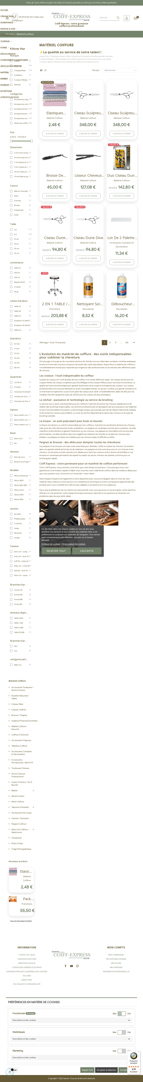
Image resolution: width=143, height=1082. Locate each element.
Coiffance (21, 75)
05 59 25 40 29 (25, 17)
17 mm (21, 348)
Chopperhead (21, 70)
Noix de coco (21, 457)
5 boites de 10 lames (21, 396)
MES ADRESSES (116, 967)
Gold (21, 215)
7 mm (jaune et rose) (21, 162)
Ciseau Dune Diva (88, 237)
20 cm (21, 253)
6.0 (21, 234)
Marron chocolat (21, 191)
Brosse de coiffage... (54, 176)
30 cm (21, 248)
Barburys (21, 65)
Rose (21, 196)
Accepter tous (126, 1070)
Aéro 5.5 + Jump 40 (21, 551)
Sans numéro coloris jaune (21, 415)
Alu (21, 443)
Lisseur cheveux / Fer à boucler (21, 783)
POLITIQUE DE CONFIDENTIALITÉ (26, 984)
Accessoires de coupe (21, 109)
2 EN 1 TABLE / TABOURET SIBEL (55, 304)
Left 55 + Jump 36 (21, 561)
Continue (21, 523)
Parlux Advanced (21, 475)
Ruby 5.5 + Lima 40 (21, 566)
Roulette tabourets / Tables (20, 697)
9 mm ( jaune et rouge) (21, 167)
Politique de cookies (51, 544)
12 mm (21, 353)
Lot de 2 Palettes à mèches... (121, 238)
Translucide (21, 210)
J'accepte (87, 551)
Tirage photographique (21, 849)
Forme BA (21, 604)
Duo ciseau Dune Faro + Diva (121, 176)
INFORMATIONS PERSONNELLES (116, 971)
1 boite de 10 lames (21, 391)
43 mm (21, 363)
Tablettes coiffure (19, 746)
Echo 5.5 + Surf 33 (21, 556)
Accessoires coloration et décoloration (21, 104)
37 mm (21, 344)
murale (21, 537)
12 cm (21, 239)
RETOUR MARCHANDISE (116, 959)
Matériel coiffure (17, 681)
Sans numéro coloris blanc (21, 420)
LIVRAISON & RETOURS (26, 959)
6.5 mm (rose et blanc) (21, 157)
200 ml (21, 277)
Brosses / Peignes (19, 715)
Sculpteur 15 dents (21, 320)
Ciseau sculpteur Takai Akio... (88, 113)
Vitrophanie (16, 838)
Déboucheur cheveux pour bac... (122, 304)
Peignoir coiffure (18, 824)
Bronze (21, 205)
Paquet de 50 (21, 282)
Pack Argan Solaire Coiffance (27, 899)
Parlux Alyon (21, 490)
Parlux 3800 (21, 480)
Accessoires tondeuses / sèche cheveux (21, 118)
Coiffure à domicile (19, 735)
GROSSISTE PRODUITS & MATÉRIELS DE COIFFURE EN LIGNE (26, 973)
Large (21, 528)
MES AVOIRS (116, 963)
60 (127, 342)
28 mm (21, 367)
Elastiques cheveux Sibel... (27, 872)
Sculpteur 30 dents (21, 325)
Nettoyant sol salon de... (88, 304)
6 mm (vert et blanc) (21, 152)
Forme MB (21, 599)
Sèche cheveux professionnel (18, 775)
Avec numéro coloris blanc (21, 424)
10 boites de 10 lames (21, 401)
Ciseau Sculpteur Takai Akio (122, 113)
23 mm (21, 358)
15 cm (21, 243)
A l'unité (21, 287)
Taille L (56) (21, 623)
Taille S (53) (21, 618)
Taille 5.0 (21, 330)
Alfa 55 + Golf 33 (21, 570)
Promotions (27, 904)
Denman (21, 84)
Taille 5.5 (21, 306)
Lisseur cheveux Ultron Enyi (88, 176)
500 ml (21, 272)
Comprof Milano (21, 80)
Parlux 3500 (21, 494)
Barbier (14, 790)
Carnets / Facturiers (20, 818)
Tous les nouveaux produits (21, 921)
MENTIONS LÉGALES (26, 963)
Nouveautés (88, 309)
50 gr (21, 291)
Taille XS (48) (21, 632)
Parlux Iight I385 (21, 485)
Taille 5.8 (21, 311)
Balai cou (21, 664)
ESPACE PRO (27, 980)
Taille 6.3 (21, 316)
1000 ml (21, 268)
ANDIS (21, 61)
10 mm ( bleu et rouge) (21, 171)
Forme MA (21, 594)
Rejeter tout (56, 551)
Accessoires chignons (21, 99)
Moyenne (21, 533)
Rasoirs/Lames (17, 796)
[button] (71, 1020)
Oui (21, 651)
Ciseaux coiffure (18, 710)
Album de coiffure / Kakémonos (21, 123)
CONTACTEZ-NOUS (27, 955)
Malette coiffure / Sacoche (19, 727)
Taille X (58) (21, 627)
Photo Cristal (17, 843)
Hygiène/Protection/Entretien (22, 721)
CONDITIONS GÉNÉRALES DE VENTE (27, 967)
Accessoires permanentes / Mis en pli (21, 113)
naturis (66, 1078)
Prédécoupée (21, 518)
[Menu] (138, 1052)
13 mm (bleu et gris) (21, 176)
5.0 (21, 229)
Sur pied (21, 514)
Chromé (21, 200)
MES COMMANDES (116, 955)
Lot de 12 (21, 382)
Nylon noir (21, 438)
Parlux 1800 (21, 499)
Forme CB (21, 590)
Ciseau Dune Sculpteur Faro (55, 238)
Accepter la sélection (106, 1070)
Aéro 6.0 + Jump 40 (21, 575)
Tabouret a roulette (20, 807)
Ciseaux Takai (17, 704)
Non (21, 646)
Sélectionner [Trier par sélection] (120, 70)
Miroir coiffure (17, 801)
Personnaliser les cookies (73, 544)
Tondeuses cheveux (20, 768)
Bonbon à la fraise (21, 461)
